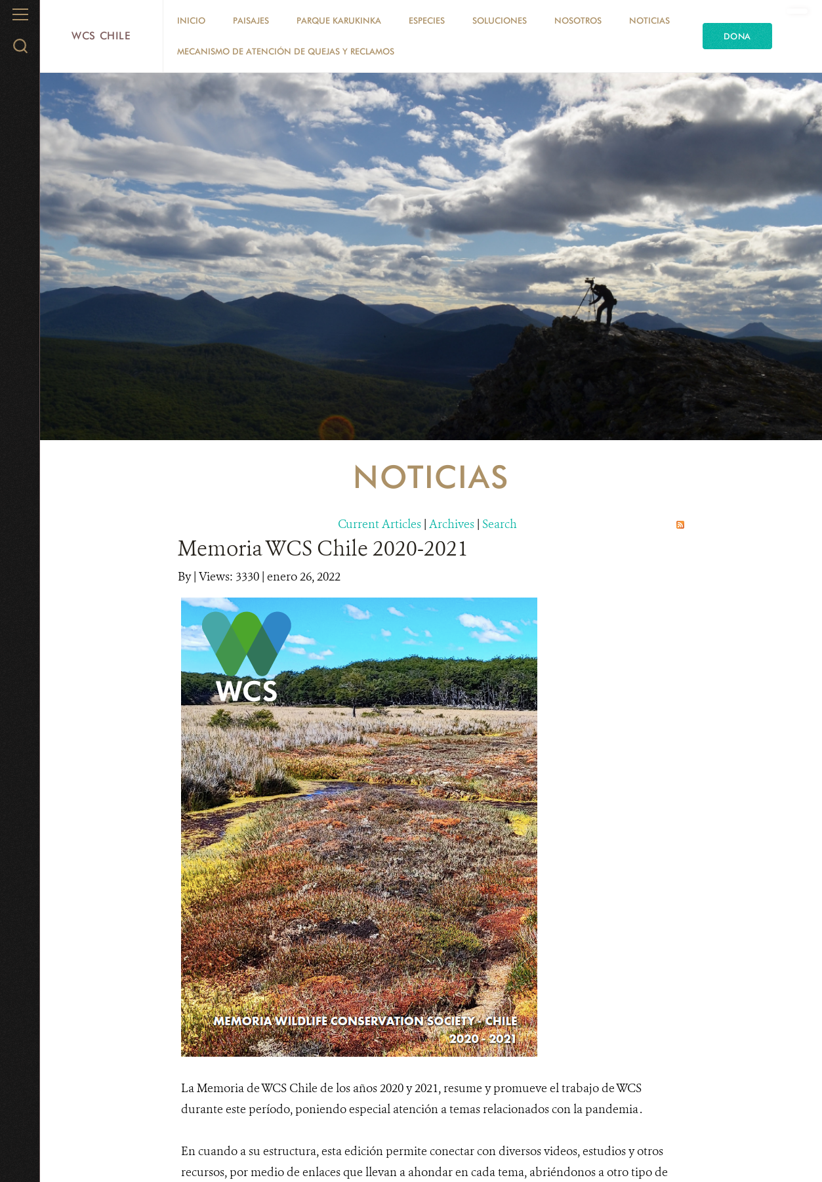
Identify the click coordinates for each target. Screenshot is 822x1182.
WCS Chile (101, 36)
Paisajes (251, 20)
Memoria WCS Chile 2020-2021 (323, 548)
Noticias (649, 20)
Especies (427, 20)
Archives (451, 524)
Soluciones (499, 20)
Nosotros (578, 20)
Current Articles (379, 524)
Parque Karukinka (339, 20)
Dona (737, 36)
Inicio (191, 20)
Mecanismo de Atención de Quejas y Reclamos (285, 51)
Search (499, 524)
